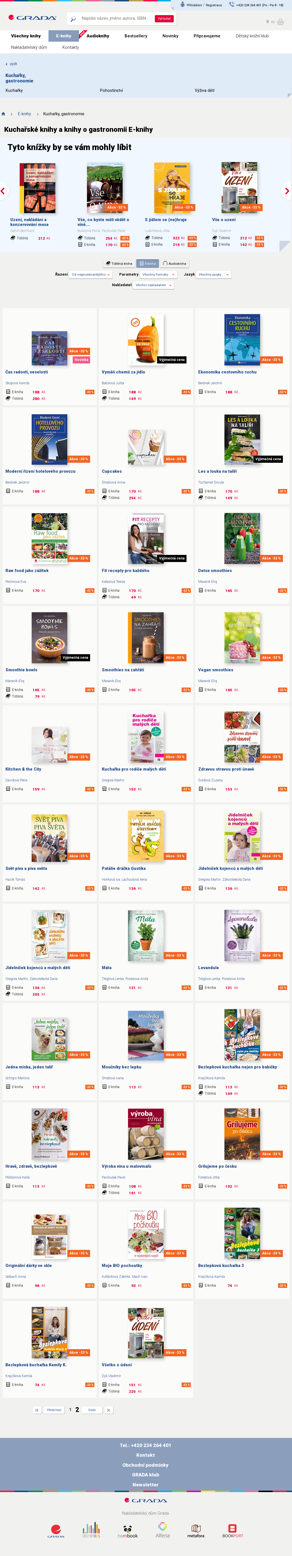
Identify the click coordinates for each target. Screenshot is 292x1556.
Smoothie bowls (21, 670)
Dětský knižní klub (252, 36)
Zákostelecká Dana (236, 880)
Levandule (208, 967)
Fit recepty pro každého (125, 570)
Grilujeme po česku (217, 1166)
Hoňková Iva (111, 880)
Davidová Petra (16, 780)
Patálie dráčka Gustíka (124, 868)
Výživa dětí (204, 90)
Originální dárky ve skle (28, 1265)
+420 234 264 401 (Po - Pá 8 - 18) (259, 5)
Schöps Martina (17, 1078)
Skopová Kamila (17, 383)
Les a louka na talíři (217, 471)
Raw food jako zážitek (26, 570)
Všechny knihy (26, 36)
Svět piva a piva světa (26, 868)
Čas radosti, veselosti (26, 372)
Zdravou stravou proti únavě (226, 769)
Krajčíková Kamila (211, 1078)
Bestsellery (136, 36)
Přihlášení (194, 5)
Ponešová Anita (136, 979)
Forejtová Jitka (209, 1177)
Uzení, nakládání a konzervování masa (29, 222)
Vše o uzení (224, 219)
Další (92, 1410)
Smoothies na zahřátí (123, 670)
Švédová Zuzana (210, 780)
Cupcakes (112, 471)
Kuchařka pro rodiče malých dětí (134, 769)
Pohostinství (111, 90)
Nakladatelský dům (29, 47)
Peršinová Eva (15, 582)
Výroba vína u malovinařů (126, 1166)
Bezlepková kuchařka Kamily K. (35, 1365)
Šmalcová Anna (113, 482)
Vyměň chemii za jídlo (123, 372)
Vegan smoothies (215, 670)
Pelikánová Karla (17, 1177)
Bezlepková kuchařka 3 (221, 1265)
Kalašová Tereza (113, 582)
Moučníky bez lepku (121, 1067)
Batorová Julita (113, 383)
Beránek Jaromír (210, 383)
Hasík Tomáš (15, 880)
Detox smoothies (215, 570)
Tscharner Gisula (211, 482)
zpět (11, 64)
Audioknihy (98, 36)
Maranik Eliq (207, 582)
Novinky (170, 36)
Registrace (214, 5)
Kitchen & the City (23, 769)
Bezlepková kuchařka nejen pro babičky (237, 1067)
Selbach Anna (15, 1277)
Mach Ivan (139, 1277)
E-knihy (63, 36)
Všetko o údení (117, 1365)
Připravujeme (207, 36)
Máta (106, 967)
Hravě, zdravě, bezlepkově (31, 1166)
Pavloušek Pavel (113, 1177)
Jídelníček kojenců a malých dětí (230, 868)
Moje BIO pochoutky (122, 1265)
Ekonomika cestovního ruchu (227, 372)
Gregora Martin (113, 780)
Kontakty (70, 47)
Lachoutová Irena (134, 880)
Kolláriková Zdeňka (116, 1277)
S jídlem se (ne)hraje (166, 219)
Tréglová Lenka (113, 979)
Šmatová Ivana (113, 1078)
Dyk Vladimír (111, 1376)
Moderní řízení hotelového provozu (40, 471)
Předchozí (54, 1410)
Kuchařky (14, 90)
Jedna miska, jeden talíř (29, 1067)
